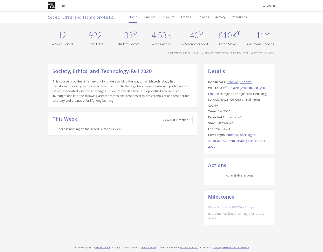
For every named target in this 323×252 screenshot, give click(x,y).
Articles (186, 17)
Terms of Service (148, 247)
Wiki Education (102, 247)
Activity (220, 17)
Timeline (150, 17)
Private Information (189, 247)
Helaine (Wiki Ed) (240, 88)
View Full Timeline (175, 120)
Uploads (203, 17)
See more (269, 53)
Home (133, 17)
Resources (239, 17)
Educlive (232, 82)
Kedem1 (246, 82)
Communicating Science (242, 141)
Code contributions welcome (235, 247)
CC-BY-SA (217, 247)
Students (168, 17)
